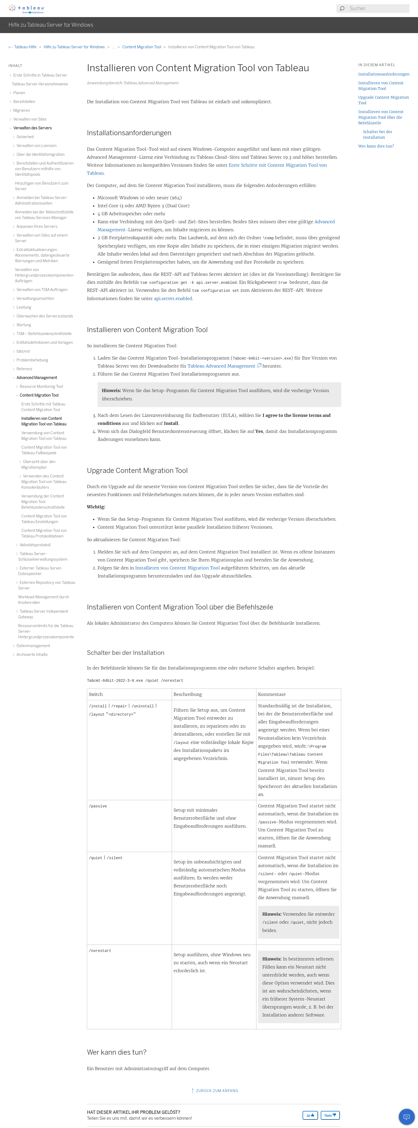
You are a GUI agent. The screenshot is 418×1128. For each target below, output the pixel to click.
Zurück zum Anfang (214, 1091)
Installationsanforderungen (383, 74)
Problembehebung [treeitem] (31, 360)
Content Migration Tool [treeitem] (38, 395)
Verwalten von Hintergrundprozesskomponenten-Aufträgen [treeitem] (44, 275)
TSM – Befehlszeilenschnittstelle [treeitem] (43, 334)
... (114, 47)
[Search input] (379, 8)
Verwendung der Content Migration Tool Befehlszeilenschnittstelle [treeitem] (43, 502)
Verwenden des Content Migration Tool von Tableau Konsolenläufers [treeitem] (43, 482)
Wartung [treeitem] (23, 325)
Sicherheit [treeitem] (24, 137)
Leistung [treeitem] (23, 307)
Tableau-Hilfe (23, 47)
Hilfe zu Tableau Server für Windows (75, 47)
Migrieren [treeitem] (21, 110)
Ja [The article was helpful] (310, 1115)
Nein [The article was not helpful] (330, 1115)
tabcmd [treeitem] (22, 351)
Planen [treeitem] (18, 93)
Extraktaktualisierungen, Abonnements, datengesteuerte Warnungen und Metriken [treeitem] (42, 255)
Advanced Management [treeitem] (36, 378)
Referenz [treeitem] (23, 369)
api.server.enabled (173, 298)
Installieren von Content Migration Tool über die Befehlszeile (381, 117)
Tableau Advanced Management (223, 366)
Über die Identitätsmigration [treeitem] (40, 154)
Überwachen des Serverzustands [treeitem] (44, 316)
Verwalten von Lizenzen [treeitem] (36, 146)
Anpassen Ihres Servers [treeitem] (36, 226)
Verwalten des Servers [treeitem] (32, 128)
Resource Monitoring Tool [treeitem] (40, 386)
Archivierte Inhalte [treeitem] (31, 654)
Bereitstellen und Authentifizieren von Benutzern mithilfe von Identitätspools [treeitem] (44, 169)
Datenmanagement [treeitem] (32, 646)
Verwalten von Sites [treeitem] (29, 119)
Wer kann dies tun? (376, 146)
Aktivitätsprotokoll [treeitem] (34, 545)
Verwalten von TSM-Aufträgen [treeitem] (41, 290)
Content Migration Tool (142, 47)
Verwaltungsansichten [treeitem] (34, 298)
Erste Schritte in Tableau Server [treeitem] (39, 75)
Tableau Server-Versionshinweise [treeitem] (40, 84)
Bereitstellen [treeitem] (23, 101)
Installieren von (177, 568)
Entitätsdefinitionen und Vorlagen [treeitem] (44, 342)
